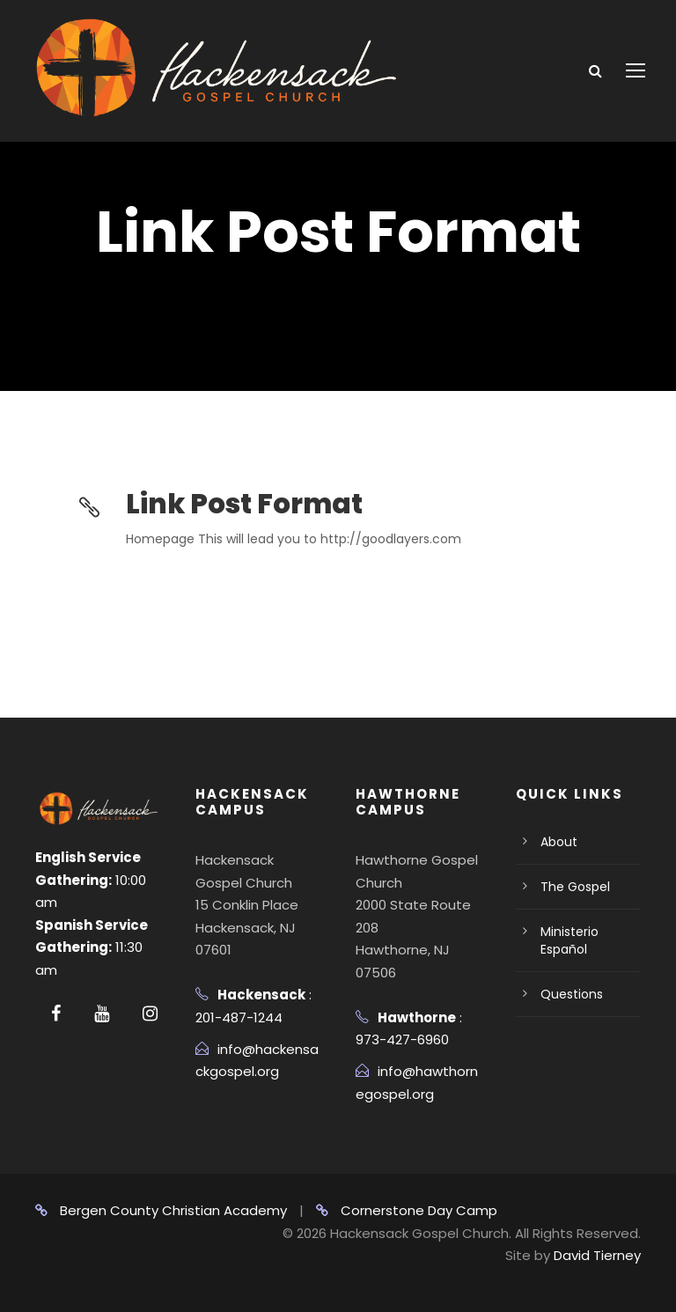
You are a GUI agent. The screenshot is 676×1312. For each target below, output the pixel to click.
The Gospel (575, 887)
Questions (571, 994)
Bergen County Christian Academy (161, 1210)
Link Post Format (244, 503)
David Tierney (597, 1255)
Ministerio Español (569, 940)
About (558, 842)
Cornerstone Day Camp (406, 1210)
